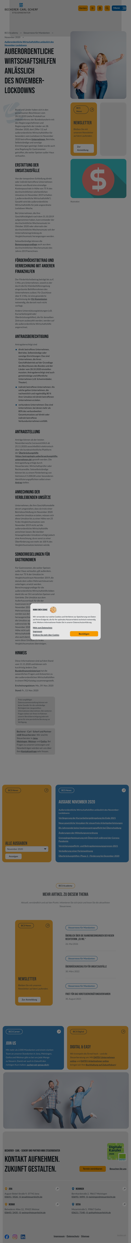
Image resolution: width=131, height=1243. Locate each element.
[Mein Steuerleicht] (100, 8)
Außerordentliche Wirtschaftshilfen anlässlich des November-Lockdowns (29, 43)
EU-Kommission (39, 299)
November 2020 (12, 37)
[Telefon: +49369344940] (80, 1197)
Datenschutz (73, 1236)
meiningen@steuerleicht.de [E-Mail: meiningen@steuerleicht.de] (102, 1197)
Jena (35, 738)
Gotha (44, 741)
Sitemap (85, 1236)
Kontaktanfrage (29, 751)
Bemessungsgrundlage (26, 244)
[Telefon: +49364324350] (13, 1212)
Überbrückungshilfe (28, 453)
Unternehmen (38, 139)
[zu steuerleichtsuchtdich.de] (83, 8)
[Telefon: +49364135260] (13, 1197)
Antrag (18, 482)
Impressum (59, 1236)
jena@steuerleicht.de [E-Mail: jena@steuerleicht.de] (32, 1197)
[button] (107, 8)
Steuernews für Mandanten (37, 32)
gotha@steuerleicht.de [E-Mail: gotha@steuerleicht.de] (100, 1212)
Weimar (32, 741)
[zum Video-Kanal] (92, 8)
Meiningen (22, 741)
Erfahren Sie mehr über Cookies (46, 635)
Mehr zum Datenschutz (42, 628)
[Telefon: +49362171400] (80, 1212)
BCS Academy (11, 32)
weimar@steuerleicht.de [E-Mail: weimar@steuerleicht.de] (34, 1212)
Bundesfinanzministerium (27, 670)
